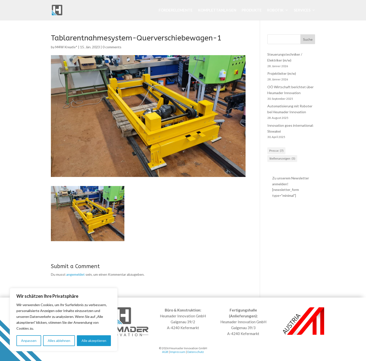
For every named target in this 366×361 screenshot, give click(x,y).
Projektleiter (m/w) (281, 73)
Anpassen (28, 340)
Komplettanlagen (217, 10)
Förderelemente (176, 10)
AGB (165, 352)
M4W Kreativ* (66, 47)
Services (302, 10)
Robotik (275, 10)
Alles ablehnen (59, 340)
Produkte (252, 10)
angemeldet (75, 274)
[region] (64, 319)
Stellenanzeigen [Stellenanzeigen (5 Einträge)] (282, 159)
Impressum (177, 352)
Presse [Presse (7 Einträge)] (276, 151)
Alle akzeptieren (94, 340)
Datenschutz (195, 352)
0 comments (112, 47)
